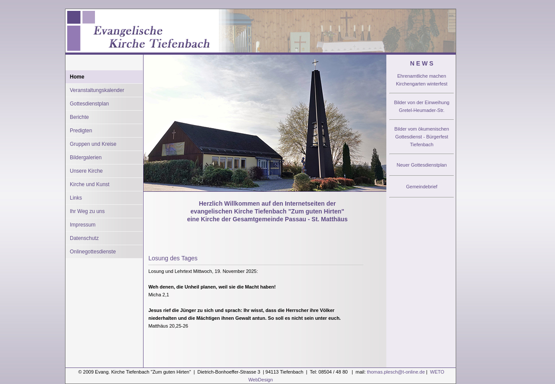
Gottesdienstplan (89, 104)
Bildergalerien (85, 157)
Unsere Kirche (86, 171)
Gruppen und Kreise (93, 144)
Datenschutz (84, 238)
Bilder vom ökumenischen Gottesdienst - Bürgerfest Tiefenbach (422, 136)
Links (76, 198)
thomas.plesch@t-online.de (395, 371)
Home (77, 77)
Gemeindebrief (421, 186)
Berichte (79, 117)
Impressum (82, 225)
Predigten (81, 131)
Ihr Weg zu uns (87, 211)
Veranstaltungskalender (97, 90)
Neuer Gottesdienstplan (422, 164)
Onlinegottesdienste (93, 252)
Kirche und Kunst (89, 184)
